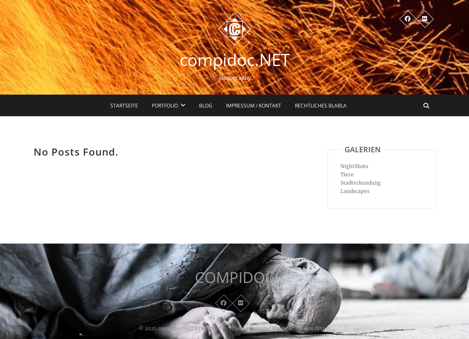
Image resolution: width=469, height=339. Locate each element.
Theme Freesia (249, 328)
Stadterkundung (360, 183)
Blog (205, 105)
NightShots (354, 166)
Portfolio (165, 105)
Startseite (124, 105)
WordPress (317, 328)
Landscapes (354, 191)
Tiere (347, 174)
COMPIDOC (235, 277)
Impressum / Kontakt (253, 105)
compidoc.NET (235, 60)
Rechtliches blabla (321, 105)
